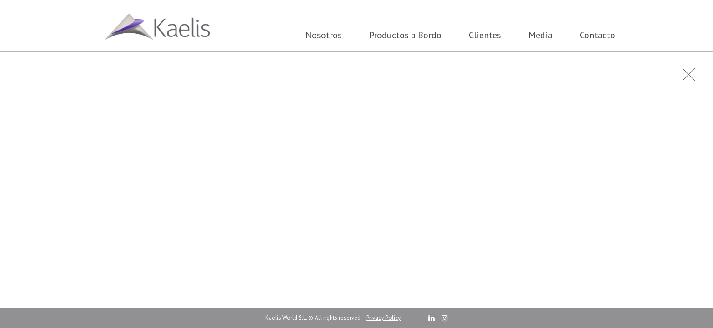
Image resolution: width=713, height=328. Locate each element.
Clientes (485, 35)
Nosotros (324, 35)
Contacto (597, 35)
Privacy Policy (383, 318)
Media (540, 35)
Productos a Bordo (405, 35)
